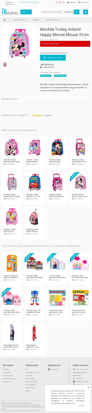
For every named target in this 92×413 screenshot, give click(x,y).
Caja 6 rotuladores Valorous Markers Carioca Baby (11, 277)
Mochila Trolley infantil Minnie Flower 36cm (12, 196)
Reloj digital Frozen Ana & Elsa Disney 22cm (11, 347)
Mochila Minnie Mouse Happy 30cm (80, 195)
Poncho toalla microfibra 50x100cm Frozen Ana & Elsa (57, 277)
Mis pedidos (7, 372)
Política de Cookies (31, 382)
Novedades (9, 2)
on (33, 115)
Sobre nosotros (30, 378)
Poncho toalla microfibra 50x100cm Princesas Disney (80, 277)
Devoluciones (29, 388)
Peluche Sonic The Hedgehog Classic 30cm (33, 312)
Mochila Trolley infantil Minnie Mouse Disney (32, 162)
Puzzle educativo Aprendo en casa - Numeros (56, 312)
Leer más (81, 406)
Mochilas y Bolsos (52, 20)
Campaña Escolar (19, 20)
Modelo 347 (9, 4)
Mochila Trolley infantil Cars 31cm (33, 195)
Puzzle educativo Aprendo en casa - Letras (79, 312)
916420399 (79, 378)
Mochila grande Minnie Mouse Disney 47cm (32, 231)
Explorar (24, 12)
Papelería (35, 20)
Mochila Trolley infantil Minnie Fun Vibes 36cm (79, 162)
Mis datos (6, 369)
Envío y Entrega (30, 385)
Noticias (27, 391)
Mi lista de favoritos (9, 378)
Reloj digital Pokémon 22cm (32, 346)
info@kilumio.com (82, 382)
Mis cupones (7, 382)
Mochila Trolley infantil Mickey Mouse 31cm (55, 162)
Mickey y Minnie (45, 75)
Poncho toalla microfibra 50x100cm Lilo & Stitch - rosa (12, 312)
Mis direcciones (8, 375)
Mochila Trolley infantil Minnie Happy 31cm (12, 162)
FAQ (26, 369)
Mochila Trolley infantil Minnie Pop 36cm (56, 196)
